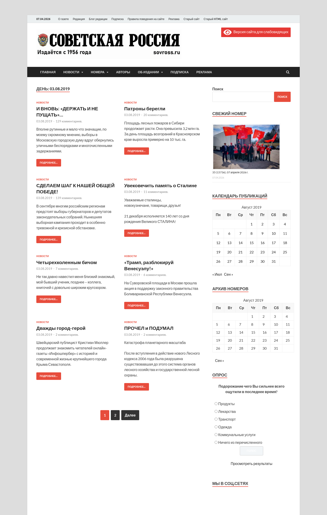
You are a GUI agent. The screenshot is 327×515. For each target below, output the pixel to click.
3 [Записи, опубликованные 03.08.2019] (273, 224)
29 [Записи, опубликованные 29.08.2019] (252, 261)
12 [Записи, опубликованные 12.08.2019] (218, 242)
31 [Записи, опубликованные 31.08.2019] (274, 261)
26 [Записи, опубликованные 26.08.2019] (218, 261)
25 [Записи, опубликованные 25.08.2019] (285, 252)
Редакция (79, 19)
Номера (97, 72)
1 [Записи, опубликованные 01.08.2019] (251, 224)
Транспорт (227, 419)
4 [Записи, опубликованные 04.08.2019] (285, 224)
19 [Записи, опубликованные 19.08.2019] (218, 252)
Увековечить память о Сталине (160, 185)
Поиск (217, 89)
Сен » (228, 274)
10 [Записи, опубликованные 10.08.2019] (274, 233)
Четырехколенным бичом (66, 262)
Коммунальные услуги (236, 434)
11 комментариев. (156, 192)
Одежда (225, 427)
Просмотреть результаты (251, 463)
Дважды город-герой (60, 328)
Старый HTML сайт (216, 19)
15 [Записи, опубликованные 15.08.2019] (252, 242)
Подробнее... (47, 161)
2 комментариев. (67, 334)
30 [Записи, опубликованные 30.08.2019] (262, 261)
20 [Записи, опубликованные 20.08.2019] (229, 252)
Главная (48, 72)
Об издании (148, 72)
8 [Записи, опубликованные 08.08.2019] (251, 233)
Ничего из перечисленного (240, 442)
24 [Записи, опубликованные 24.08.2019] (274, 252)
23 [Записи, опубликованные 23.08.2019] (262, 252)
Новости (71, 72)
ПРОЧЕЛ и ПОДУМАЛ (148, 328)
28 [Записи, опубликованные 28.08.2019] (240, 261)
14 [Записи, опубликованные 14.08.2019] (240, 242)
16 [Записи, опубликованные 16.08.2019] (262, 242)
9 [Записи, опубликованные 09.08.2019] (262, 233)
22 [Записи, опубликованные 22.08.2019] (252, 252)
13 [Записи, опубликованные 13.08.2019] (229, 242)
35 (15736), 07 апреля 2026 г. (230, 172)
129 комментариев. (69, 121)
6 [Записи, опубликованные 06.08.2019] (229, 233)
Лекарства (227, 411)
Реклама (173, 19)
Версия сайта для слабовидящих (255, 32)
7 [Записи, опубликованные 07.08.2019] (240, 233)
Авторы (123, 72)
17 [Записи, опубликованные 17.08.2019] (274, 242)
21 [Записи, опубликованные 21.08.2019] (240, 252)
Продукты (226, 403)
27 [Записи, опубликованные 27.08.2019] (229, 261)
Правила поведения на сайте (146, 19)
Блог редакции (98, 19)
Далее (130, 415)
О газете (63, 19)
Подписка (117, 19)
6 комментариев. (155, 275)
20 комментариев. (156, 115)
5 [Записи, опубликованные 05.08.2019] (218, 233)
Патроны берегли (144, 108)
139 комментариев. (69, 198)
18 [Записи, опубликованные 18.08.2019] (285, 242)
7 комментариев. (67, 268)
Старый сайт (191, 19)
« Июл (217, 274)
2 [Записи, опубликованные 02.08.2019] (262, 224)
